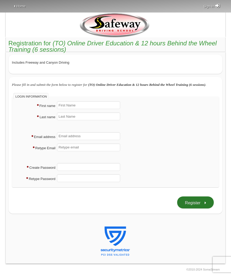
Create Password (42, 168)
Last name (47, 117)
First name (47, 106)
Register (193, 203)
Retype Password (42, 179)
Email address (44, 137)
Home (21, 6)
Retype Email (45, 148)
